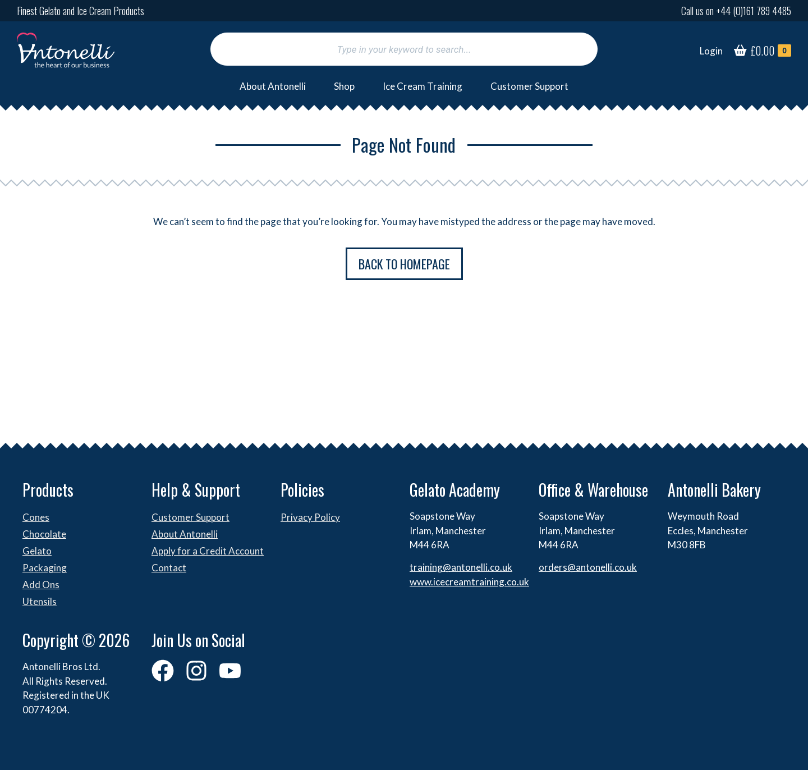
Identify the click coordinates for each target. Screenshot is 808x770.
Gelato (37, 551)
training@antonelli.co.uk (461, 567)
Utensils (39, 601)
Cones (35, 517)
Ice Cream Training (422, 86)
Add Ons (40, 584)
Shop (344, 86)
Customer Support (529, 86)
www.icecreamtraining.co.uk (469, 582)
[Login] (711, 51)
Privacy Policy (310, 517)
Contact (169, 568)
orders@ (557, 567)
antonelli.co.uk (606, 567)
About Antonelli (273, 86)
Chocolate (44, 534)
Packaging (44, 568)
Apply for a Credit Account (208, 551)
